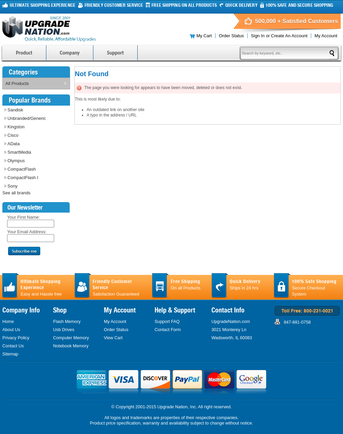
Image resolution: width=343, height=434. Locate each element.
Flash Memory (67, 321)
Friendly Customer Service (114, 5)
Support (115, 53)
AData (13, 143)
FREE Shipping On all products (184, 5)
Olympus (16, 160)
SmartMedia (19, 152)
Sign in (258, 35)
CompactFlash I (22, 177)
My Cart (204, 35)
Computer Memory (71, 337)
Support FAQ (167, 321)
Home (8, 321)
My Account (326, 35)
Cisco (13, 135)
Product (24, 53)
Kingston (16, 126)
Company (70, 53)
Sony (12, 186)
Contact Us (13, 345)
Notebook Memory (71, 345)
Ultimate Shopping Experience (42, 5)
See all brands (16, 192)
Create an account (289, 35)
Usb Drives (63, 329)
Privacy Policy (15, 337)
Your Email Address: (27, 231)
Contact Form (168, 329)
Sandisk (15, 109)
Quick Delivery (241, 5)
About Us (11, 329)
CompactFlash (21, 169)
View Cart (113, 337)
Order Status (231, 35)
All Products (35, 84)
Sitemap (10, 353)
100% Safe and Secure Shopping (300, 5)
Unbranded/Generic (26, 118)
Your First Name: (23, 217)
